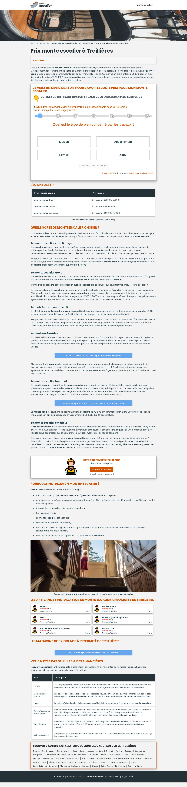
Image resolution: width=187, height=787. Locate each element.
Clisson (95, 770)
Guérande (93, 759)
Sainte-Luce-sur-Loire (43, 763)
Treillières (147, 763)
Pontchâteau (73, 763)
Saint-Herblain (63, 755)
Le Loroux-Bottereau (119, 767)
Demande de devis (101, 474)
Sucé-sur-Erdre (135, 770)
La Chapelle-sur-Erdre (56, 759)
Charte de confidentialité (109, 178)
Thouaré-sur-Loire (57, 767)
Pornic (103, 759)
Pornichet (60, 763)
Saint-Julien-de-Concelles (45, 770)
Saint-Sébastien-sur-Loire (91, 755)
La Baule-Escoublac (77, 759)
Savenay (72, 767)
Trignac (103, 767)
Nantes (36, 755)
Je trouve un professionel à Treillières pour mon (93, 408)
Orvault (109, 755)
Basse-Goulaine (104, 763)
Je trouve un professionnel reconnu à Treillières (93, 657)
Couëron (128, 755)
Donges (85, 770)
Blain (84, 763)
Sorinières (93, 767)
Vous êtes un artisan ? (146, 178)
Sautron (134, 767)
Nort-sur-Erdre (39, 767)
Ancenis (82, 767)
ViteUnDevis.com (134, 178)
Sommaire (38, 60)
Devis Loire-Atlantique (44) (72, 43)
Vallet (91, 763)
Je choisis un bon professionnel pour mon (93, 360)
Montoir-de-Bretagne (70, 770)
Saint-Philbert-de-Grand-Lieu (127, 763)
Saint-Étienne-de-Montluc (113, 770)
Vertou (119, 755)
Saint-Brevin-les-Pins (118, 759)
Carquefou (38, 759)
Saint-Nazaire (48, 755)
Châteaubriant (137, 759)
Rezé (75, 755)
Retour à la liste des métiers (93, 170)
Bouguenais (140, 755)
